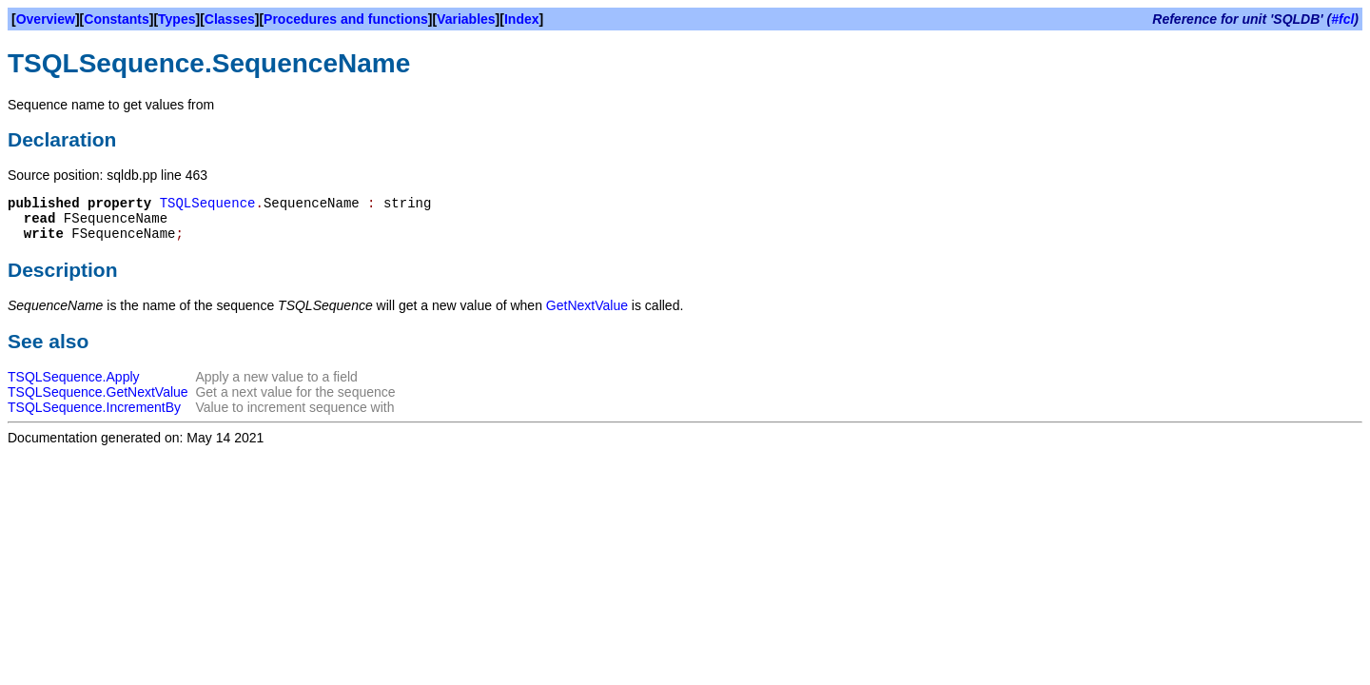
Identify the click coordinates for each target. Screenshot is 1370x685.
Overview (45, 19)
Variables (466, 19)
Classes (230, 19)
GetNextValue (587, 305)
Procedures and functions (346, 19)
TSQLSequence (208, 203)
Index (521, 19)
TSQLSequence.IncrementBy (94, 407)
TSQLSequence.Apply (74, 376)
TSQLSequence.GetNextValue (98, 392)
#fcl (1342, 19)
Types (176, 19)
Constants (116, 19)
